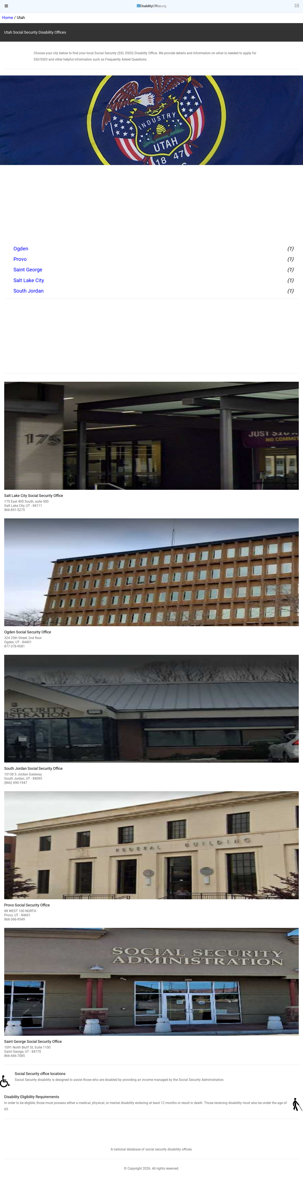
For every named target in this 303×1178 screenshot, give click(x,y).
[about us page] (296, 6)
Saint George (27, 270)
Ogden (20, 249)
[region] (151, 204)
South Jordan (28, 291)
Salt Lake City (28, 280)
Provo (20, 259)
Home (7, 17)
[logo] (151, 6)
